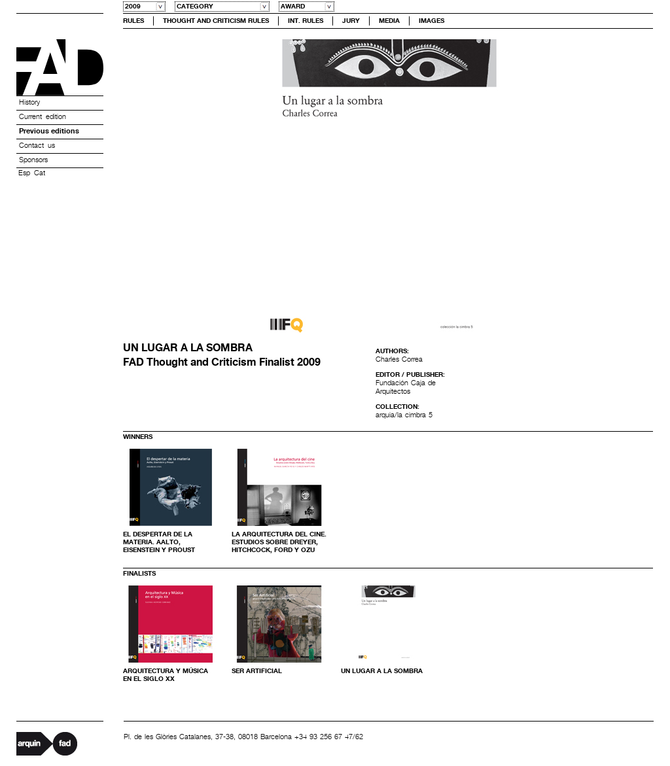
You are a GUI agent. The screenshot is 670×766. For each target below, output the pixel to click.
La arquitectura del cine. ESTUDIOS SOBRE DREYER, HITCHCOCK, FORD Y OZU (279, 542)
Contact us (37, 146)
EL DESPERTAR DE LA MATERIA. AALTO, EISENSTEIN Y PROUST (159, 542)
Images (431, 21)
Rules (133, 21)
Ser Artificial (257, 671)
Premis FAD (59, 67)
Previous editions (49, 131)
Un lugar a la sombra (382, 671)
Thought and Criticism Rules (216, 21)
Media (389, 21)
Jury (351, 21)
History (29, 103)
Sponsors (33, 160)
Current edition (42, 117)
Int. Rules (305, 21)
